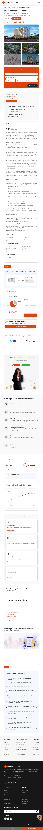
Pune (5, 747)
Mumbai (6, 742)
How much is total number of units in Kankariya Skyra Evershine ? (20, 707)
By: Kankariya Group (23, 13)
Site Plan (13, 60)
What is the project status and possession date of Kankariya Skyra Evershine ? (20, 702)
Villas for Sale (36, 752)
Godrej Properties (20, 754)
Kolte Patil (18, 747)
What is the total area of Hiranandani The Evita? (19, 686)
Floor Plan (30, 48)
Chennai (6, 749)
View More (10, 530)
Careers (6, 794)
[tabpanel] (21, 280)
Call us (10, 828)
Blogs (5, 801)
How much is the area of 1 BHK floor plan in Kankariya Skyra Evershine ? (20, 712)
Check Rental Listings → (21, 326)
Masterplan (12, 48)
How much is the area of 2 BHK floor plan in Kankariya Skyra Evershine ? (20, 717)
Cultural (6, 792)
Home (5, 7)
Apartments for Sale (38, 749)
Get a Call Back (32, 85)
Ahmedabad (7, 752)
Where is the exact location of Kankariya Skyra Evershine (19, 679)
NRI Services (25, 801)
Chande (14, 13)
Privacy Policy (7, 803)
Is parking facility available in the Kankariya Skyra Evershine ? (20, 691)
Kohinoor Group (20, 752)
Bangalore (6, 744)
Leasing (23, 794)
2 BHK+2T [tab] (14, 266)
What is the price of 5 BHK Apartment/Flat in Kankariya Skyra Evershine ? (18, 723)
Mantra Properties (20, 742)
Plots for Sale (36, 754)
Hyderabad (7, 754)
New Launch (25, 790)
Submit (6, 667)
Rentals (23, 792)
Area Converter (25, 797)
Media (5, 790)
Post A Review (16, 18)
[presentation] (7, 266)
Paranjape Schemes (21, 749)
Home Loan (24, 799)
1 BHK (17, 278)
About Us (6, 797)
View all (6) (30, 60)
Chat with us (26, 365)
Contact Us (7, 799)
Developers (24, 803)
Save (7, 18)
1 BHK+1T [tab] (7, 266)
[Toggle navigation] (39, 2)
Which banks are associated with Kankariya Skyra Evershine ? (20, 696)
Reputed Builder (20, 744)
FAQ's (21, 101)
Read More (8, 469)
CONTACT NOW (11, 101)
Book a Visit (16, 365)
